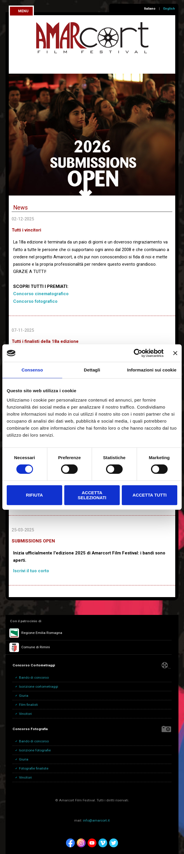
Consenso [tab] (32, 369)
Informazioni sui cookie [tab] (151, 369)
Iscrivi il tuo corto (31, 570)
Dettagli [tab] (92, 369)
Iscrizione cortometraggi (38, 686)
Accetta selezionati (92, 495)
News (20, 207)
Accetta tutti (150, 494)
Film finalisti (28, 705)
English (169, 9)
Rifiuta (34, 494)
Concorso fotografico (35, 301)
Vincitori (25, 714)
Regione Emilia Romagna (35, 633)
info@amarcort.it (96, 820)
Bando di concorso (34, 677)
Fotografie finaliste (33, 768)
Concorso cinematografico (41, 293)
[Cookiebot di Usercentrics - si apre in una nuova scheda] (138, 353)
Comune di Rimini (29, 647)
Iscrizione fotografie (35, 750)
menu (23, 11)
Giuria (23, 696)
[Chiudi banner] (175, 353)
